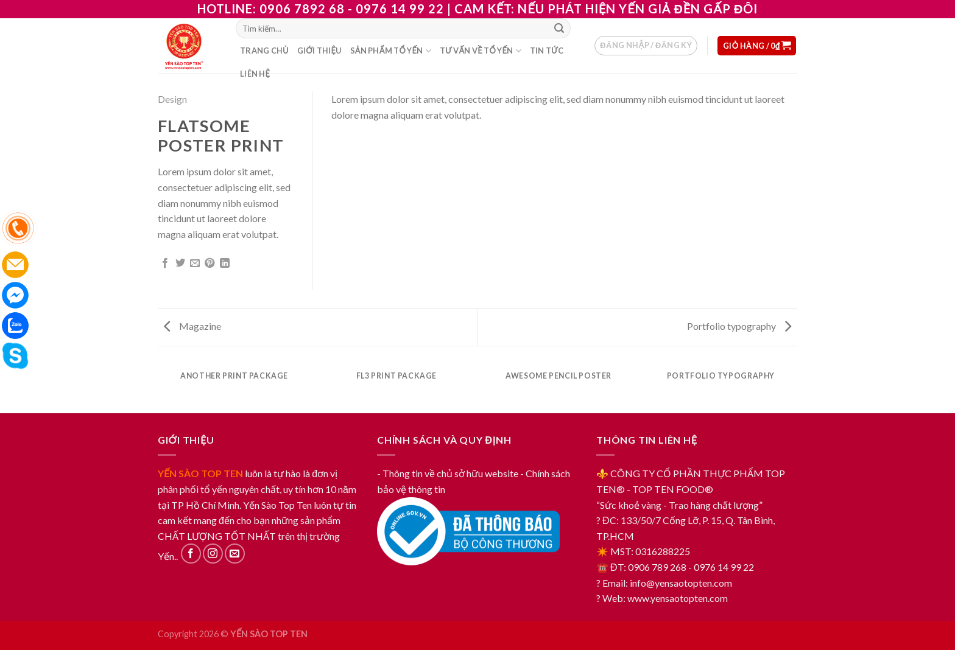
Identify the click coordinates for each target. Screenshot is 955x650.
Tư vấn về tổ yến (480, 51)
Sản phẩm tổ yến (390, 51)
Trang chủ (264, 50)
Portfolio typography (739, 326)
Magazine (192, 326)
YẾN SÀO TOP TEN (200, 473)
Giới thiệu (319, 50)
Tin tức (547, 50)
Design (172, 99)
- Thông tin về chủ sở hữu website (447, 473)
